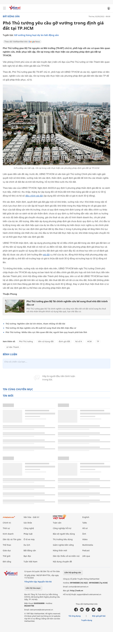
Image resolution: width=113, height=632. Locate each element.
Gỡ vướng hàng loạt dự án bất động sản (36, 35)
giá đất (46, 254)
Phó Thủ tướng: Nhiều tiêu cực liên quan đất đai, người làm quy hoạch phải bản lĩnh (46, 332)
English (85, 517)
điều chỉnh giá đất (34, 196)
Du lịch (27, 545)
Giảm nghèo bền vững (63, 545)
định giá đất (64, 341)
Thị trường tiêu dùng (63, 539)
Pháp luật (28, 533)
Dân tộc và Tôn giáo (12, 539)
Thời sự (6, 528)
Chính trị (7, 522)
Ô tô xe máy (29, 539)
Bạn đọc (27, 556)
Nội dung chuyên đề (62, 561)
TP (98, 341)
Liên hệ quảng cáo (72, 572)
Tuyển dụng (86, 620)
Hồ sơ (85, 528)
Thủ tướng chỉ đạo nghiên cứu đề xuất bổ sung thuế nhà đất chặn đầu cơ (41, 328)
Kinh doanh (8, 533)
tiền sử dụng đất (46, 341)
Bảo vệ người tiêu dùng (64, 533)
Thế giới (6, 556)
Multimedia (87, 545)
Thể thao (7, 545)
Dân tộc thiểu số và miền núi (66, 556)
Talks (84, 522)
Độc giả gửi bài (99, 616)
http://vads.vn (76, 590)
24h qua (86, 556)
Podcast (86, 550)
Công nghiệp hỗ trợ (62, 528)
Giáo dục (7, 550)
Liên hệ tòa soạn (33, 588)
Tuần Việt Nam (30, 561)
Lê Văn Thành (12, 347)
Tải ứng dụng (75, 616)
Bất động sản (11, 16)
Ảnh (84, 533)
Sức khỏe (28, 522)
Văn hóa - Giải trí (31, 517)
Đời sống (7, 561)
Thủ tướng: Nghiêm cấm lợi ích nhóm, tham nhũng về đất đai (35, 323)
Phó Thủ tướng (26, 341)
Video (84, 539)
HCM (89, 341)
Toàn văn (57, 522)
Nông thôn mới (60, 550)
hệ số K (78, 341)
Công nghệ (29, 528)
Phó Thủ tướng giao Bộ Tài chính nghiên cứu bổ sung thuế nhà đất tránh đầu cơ (67, 303)
